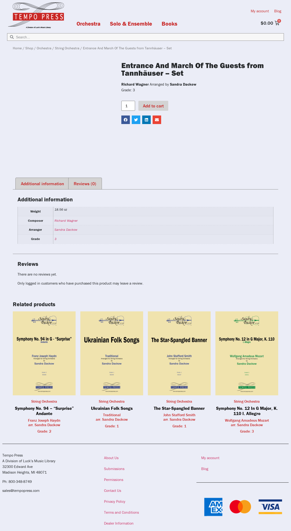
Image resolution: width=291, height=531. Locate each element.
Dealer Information (119, 523)
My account (260, 11)
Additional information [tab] (42, 183)
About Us (111, 457)
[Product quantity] (128, 106)
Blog (277, 11)
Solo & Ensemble (131, 23)
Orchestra (88, 23)
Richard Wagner (66, 220)
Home (17, 48)
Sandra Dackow (66, 229)
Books (169, 23)
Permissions (113, 479)
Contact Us (112, 490)
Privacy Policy (114, 501)
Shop (29, 48)
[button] (125, 119)
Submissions (114, 468)
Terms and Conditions (121, 512)
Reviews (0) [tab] (85, 183)
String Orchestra (67, 48)
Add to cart (153, 106)
